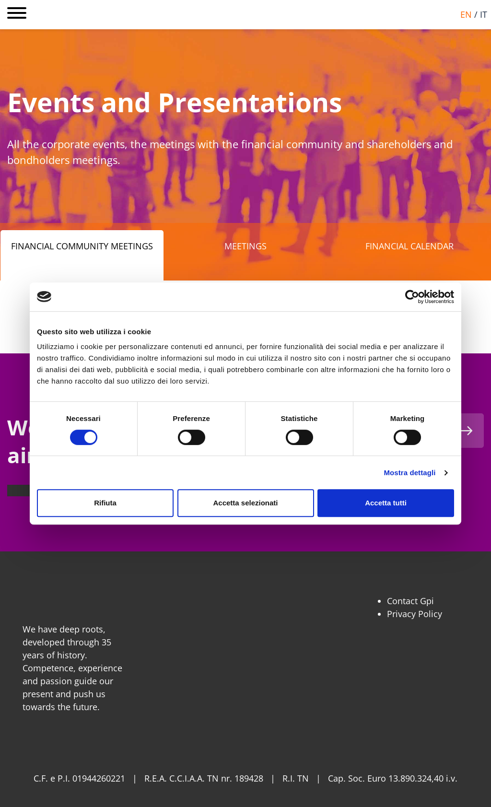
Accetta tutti (386, 503)
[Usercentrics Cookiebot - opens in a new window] (412, 297)
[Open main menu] (17, 14)
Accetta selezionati (245, 503)
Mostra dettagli (409, 472)
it (483, 14)
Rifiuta (105, 503)
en (466, 14)
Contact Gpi (410, 601)
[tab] (82, 255)
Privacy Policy (414, 614)
